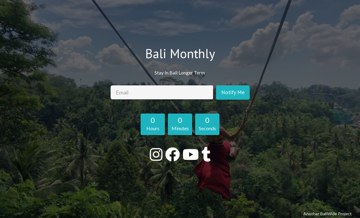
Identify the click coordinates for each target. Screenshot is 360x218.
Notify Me (233, 92)
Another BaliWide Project (327, 213)
